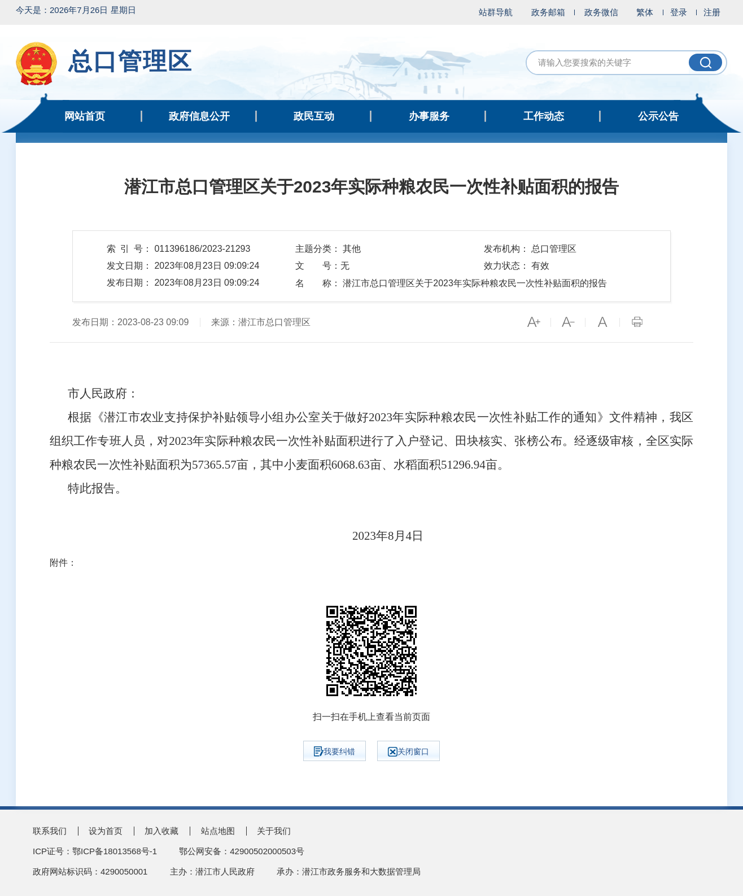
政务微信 (601, 12)
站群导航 (496, 12)
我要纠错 (334, 751)
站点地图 (218, 831)
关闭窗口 (408, 752)
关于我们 (274, 831)
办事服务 (429, 116)
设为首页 (106, 831)
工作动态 (543, 116)
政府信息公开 (199, 116)
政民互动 (314, 116)
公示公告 (658, 116)
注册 (711, 12)
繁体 (644, 12)
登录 (678, 12)
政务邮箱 (548, 12)
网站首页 (84, 116)
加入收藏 (161, 831)
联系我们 (50, 831)
